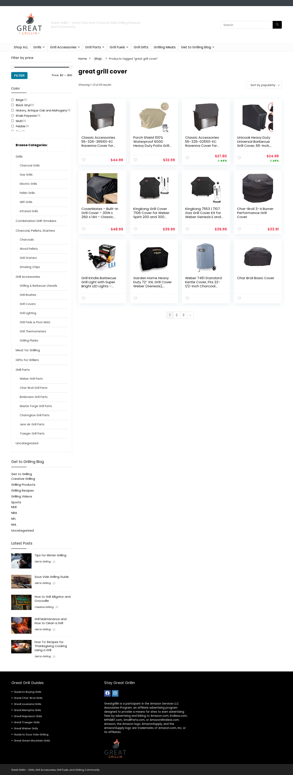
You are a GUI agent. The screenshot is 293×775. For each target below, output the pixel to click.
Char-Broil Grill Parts (33, 388)
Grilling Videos (21, 496)
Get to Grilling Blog (196, 47)
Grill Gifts (141, 47)
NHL (13, 524)
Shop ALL (21, 47)
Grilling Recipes (22, 490)
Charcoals (27, 240)
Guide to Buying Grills (27, 692)
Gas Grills (26, 175)
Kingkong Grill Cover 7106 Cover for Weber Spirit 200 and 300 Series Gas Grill (151, 214)
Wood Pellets (29, 249)
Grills (37, 47)
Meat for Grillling (28, 350)
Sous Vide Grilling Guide (52, 577)
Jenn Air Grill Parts (32, 424)
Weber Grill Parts (31, 379)
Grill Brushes (28, 295)
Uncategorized (27, 443)
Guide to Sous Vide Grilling (31, 734)
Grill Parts (93, 47)
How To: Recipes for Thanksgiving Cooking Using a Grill (51, 646)
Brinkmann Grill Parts (34, 397)
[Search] (277, 25)
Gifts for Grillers (27, 360)
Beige (20, 100)
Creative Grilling (23, 479)
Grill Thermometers (33, 331)
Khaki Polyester (26, 116)
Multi (19, 121)
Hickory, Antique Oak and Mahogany (41, 110)
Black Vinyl (23, 105)
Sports (16, 502)
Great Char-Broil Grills (28, 698)
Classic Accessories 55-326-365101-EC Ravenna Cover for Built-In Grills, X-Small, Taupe (99, 145)
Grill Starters (28, 258)
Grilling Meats (165, 47)
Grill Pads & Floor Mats (35, 322)
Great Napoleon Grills (28, 716)
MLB (14, 507)
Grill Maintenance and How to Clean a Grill (51, 621)
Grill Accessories (63, 47)
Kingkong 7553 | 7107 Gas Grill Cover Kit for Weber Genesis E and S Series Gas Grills (203, 214)
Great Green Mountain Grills (32, 741)
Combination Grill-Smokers (36, 221)
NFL (13, 519)
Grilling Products (23, 484)
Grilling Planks (29, 341)
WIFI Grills (26, 202)
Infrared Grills (29, 211)
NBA (14, 513)
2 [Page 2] (177, 315)
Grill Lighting (28, 313)
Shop (98, 59)
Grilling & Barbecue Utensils (38, 286)
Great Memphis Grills (27, 710)
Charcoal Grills (30, 166)
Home (82, 59)
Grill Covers (28, 304)
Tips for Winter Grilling (50, 555)
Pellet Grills (27, 193)
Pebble (20, 126)
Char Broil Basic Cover (255, 278)
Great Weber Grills (26, 728)
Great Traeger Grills (27, 722)
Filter (19, 75)
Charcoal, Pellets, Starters (35, 230)
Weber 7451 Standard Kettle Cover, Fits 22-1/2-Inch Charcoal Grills (203, 284)
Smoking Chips (30, 267)
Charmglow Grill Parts (34, 415)
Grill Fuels (117, 47)
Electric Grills (28, 184)
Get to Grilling (21, 474)
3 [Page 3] (183, 315)
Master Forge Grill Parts (36, 406)
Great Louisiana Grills (27, 704)
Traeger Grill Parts (32, 434)
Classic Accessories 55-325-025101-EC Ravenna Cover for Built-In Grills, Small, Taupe (202, 145)
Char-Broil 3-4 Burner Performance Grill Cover (255, 212)
